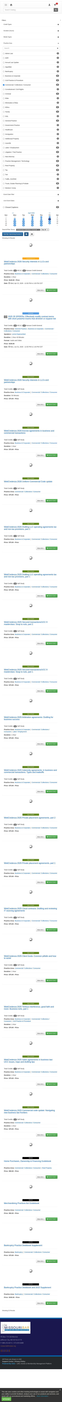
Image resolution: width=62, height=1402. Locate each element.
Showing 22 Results (8, 238)
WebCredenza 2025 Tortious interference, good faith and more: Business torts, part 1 (29, 1008)
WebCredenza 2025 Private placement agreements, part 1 (29, 863)
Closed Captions (11, 207)
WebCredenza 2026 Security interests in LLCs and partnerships (26, 263)
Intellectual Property (12, 139)
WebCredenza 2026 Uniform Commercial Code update (28, 481)
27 (14, 225)
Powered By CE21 (9, 1363)
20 (14, 223)
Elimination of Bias (11, 103)
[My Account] (49, 5)
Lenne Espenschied (19, 334)
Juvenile (8, 143)
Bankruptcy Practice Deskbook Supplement (23, 1245)
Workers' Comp (10, 188)
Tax (6, 170)
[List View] (32, 234)
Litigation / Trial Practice (13, 152)
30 (41, 225)
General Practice (11, 121)
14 (23, 221)
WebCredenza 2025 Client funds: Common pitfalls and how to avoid (30, 957)
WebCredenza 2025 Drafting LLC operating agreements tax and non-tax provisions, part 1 (30, 575)
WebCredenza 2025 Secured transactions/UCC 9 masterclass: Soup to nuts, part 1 (25, 671)
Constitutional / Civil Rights (14, 89)
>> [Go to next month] (49, 213)
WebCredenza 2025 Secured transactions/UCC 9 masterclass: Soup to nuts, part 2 (25, 623)
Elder (7, 98)
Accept (6, 1399)
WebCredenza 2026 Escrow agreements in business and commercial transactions (29, 432)
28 (23, 225)
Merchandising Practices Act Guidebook (21, 1203)
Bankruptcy (9, 71)
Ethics (7, 107)
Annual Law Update (12, 62)
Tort (6, 174)
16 (41, 221)
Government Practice (12, 125)
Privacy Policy (20, 1361)
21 (23, 223)
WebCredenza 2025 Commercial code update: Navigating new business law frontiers (29, 1111)
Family (7, 112)
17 (49, 221)
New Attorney (9, 156)
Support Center (7, 1361)
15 (32, 221)
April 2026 (31, 213)
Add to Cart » (51, 290)
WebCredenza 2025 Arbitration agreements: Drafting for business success (28, 718)
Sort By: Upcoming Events (13, 234)
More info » (40, 290)
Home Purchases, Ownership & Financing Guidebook (27, 1161)
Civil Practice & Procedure (14, 80)
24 (49, 223)
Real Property (10, 165)
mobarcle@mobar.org (8, 1346)
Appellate (8, 67)
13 (14, 221)
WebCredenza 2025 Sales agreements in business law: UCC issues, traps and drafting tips (28, 1061)
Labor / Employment (12, 148)
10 (49, 219)
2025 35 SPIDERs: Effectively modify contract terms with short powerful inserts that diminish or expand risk (32, 317)
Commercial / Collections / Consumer (18, 85)
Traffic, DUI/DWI (10, 179)
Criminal (8, 94)
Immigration (9, 134)
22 (32, 223)
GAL (6, 116)
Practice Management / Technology (17, 161)
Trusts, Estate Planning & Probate (16, 183)
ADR (7, 58)
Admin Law (9, 53)
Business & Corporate (12, 76)
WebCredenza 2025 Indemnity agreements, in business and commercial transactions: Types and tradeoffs (30, 771)
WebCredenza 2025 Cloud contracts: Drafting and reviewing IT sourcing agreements (30, 909)
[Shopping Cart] (56, 5)
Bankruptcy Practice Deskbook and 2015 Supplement (27, 1287)
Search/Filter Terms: (8, 229)
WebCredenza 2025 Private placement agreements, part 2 (29, 818)
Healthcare (9, 130)
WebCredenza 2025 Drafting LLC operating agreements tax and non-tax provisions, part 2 (30, 528)
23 (41, 223)
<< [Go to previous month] (13, 213)
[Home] (11, 5)
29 (32, 225)
